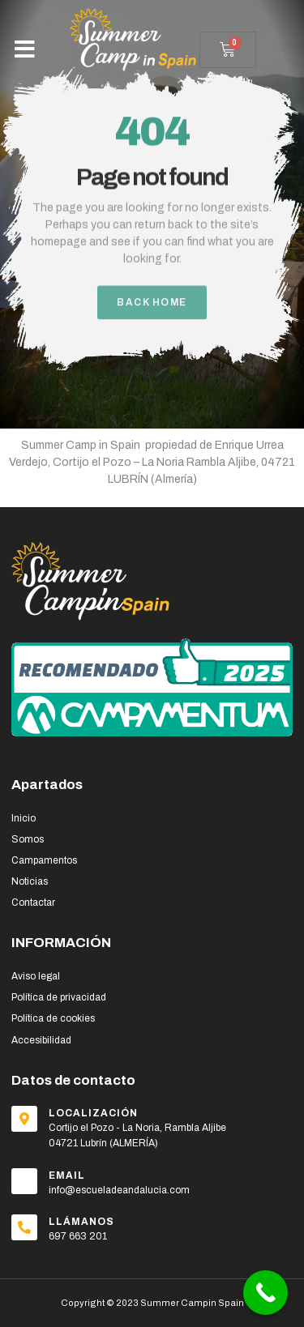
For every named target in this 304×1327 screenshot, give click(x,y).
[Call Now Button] (265, 1292)
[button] (25, 49)
